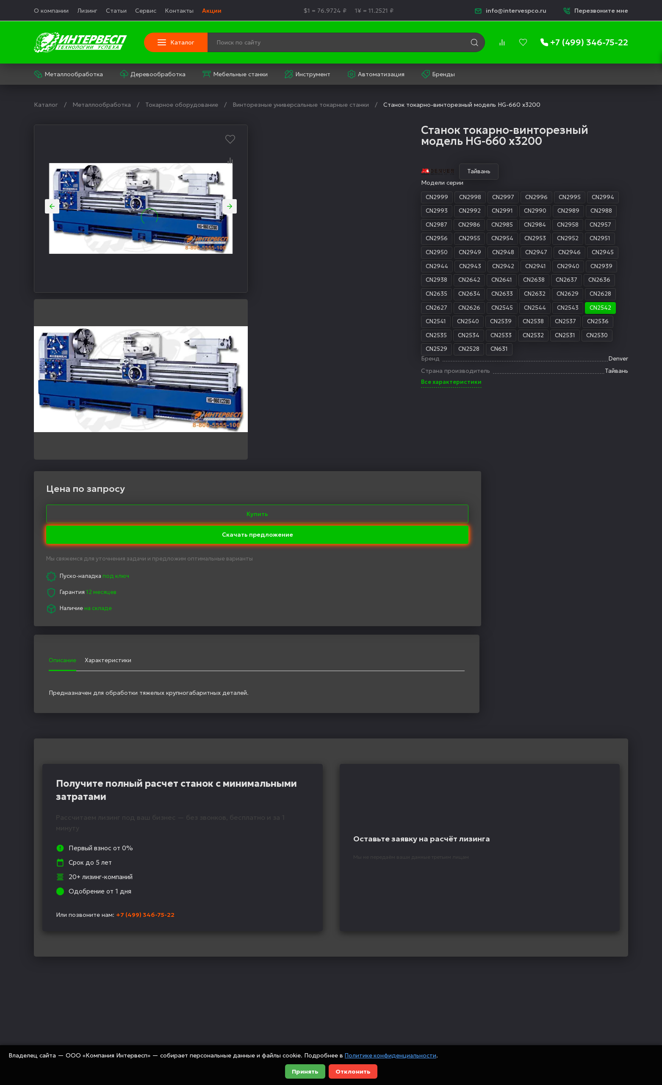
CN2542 (454, 311)
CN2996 (387, 197)
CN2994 (456, 197)
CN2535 (285, 340)
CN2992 (318, 211)
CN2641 (353, 282)
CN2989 (420, 211)
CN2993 (285, 211)
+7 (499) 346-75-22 (145, 748)
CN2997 (353, 197)
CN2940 (422, 268)
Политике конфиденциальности (391, 1055)
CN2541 (284, 325)
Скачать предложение (562, 193)
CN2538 (385, 325)
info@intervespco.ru (510, 10)
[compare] (501, 42)
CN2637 (420, 282)
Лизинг (87, 10)
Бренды (438, 74)
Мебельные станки (235, 74)
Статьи (116, 10)
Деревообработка (153, 74)
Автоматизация (375, 74)
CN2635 (285, 297)
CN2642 (319, 282)
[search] (474, 42)
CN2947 (389, 254)
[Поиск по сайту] (316, 42)
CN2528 (318, 354)
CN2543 (421, 311)
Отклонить (353, 1071)
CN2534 (318, 340)
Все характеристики (300, 390)
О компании (51, 10)
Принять (305, 1071)
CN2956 (285, 240)
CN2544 (387, 311)
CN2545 (352, 311)
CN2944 (286, 268)
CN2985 (353, 226)
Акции (212, 10)
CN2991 (352, 211)
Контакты (179, 10)
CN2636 (453, 282)
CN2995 (421, 197)
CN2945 (458, 254)
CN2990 (386, 211)
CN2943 (320, 268)
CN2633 (352, 297)
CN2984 (387, 226)
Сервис (145, 10)
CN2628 (453, 297)
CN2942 (354, 268)
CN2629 (419, 297)
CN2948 (354, 254)
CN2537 (419, 325)
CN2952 (420, 240)
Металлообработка (68, 74)
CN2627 (285, 311)
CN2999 (285, 197)
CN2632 (386, 297)
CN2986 (319, 226)
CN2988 (455, 211)
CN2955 (318, 240)
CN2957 (455, 226)
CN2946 (423, 254)
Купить (562, 171)
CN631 (350, 354)
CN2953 (386, 240)
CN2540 (318, 325)
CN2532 (385, 340)
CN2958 (421, 226)
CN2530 (450, 340)
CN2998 (319, 197)
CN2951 (453, 240)
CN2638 (386, 282)
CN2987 (285, 226)
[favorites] (523, 42)
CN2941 (388, 268)
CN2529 (285, 354)
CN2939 (457, 268)
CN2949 (320, 254)
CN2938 (285, 282)
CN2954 (352, 240)
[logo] (80, 42)
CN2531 (417, 340)
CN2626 (318, 311)
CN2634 (318, 297)
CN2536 (452, 325)
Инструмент (307, 74)
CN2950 (285, 254)
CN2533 (352, 340)
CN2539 (352, 325)
